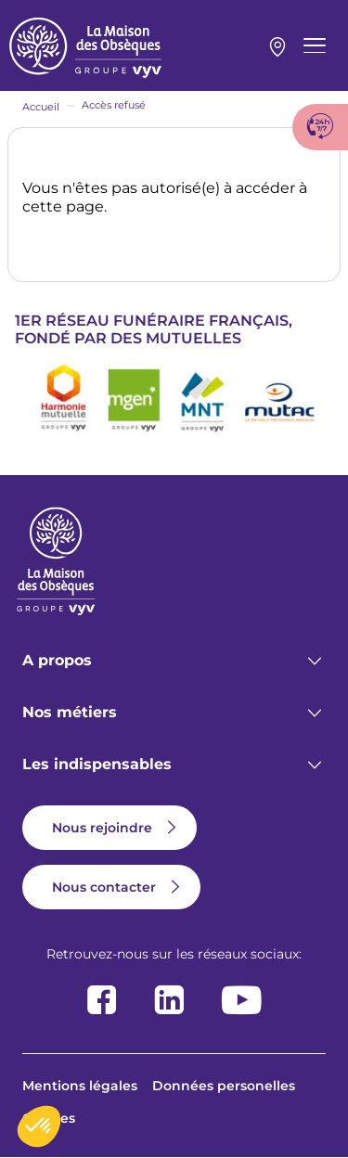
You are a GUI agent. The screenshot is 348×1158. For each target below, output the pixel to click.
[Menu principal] (314, 45)
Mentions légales (79, 1085)
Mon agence (277, 47)
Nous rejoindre (102, 827)
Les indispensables (97, 764)
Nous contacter (104, 887)
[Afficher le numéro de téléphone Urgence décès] (320, 127)
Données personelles (223, 1085)
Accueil (40, 106)
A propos (57, 660)
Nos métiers (69, 712)
